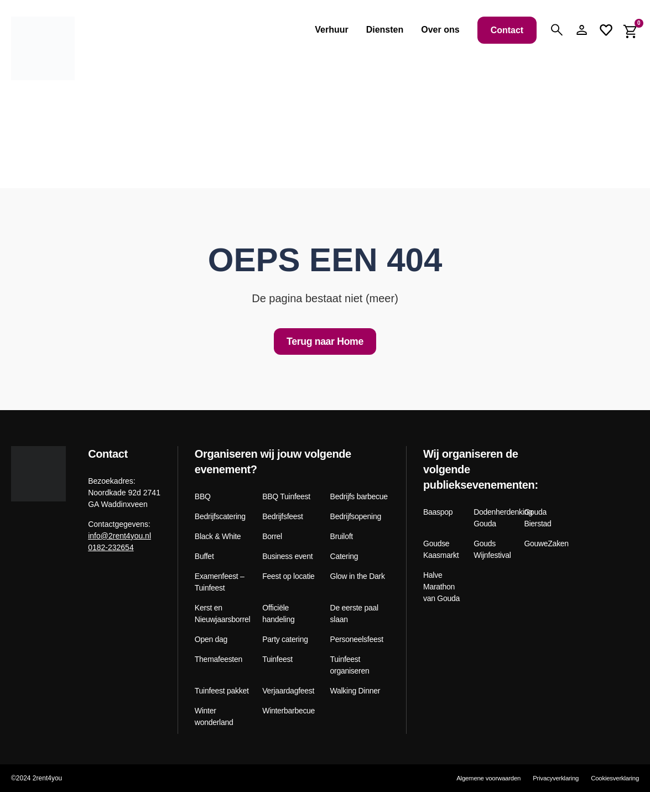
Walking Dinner (355, 691)
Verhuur (331, 29)
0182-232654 (111, 547)
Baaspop (438, 512)
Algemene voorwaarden (478, 778)
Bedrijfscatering (220, 517)
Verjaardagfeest (288, 691)
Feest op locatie (288, 576)
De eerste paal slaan (354, 614)
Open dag (211, 639)
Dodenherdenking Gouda (495, 518)
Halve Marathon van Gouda (441, 587)
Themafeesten (218, 659)
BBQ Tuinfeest (286, 497)
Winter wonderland (214, 717)
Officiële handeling (278, 614)
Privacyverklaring (550, 778)
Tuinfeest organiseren (350, 665)
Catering (344, 556)
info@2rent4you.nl (119, 535)
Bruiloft (341, 536)
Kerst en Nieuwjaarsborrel (223, 614)
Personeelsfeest (356, 639)
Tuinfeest (277, 659)
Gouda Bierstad (537, 518)
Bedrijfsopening (355, 517)
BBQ (203, 497)
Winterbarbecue (288, 711)
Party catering (285, 639)
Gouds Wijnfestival (492, 550)
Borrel (272, 536)
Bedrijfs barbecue (359, 497)
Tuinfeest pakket (222, 691)
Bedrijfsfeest (282, 517)
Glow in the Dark (357, 576)
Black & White (218, 536)
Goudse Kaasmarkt (441, 550)
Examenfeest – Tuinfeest (220, 582)
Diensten (385, 29)
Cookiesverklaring (614, 778)
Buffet (204, 556)
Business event (287, 556)
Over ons (440, 29)
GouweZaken (545, 544)
